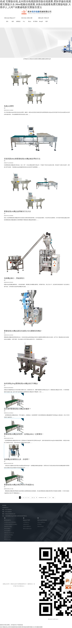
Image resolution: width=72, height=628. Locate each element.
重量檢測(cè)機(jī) (8, 526)
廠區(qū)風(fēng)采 (47, 58)
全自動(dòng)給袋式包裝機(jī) (10, 524)
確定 (53, 497)
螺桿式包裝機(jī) (7, 537)
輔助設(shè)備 (7, 539)
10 (32, 497)
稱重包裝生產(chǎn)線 (9, 532)
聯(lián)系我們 (40, 526)
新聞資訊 (18, 21)
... (30, 497)
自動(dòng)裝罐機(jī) (8, 534)
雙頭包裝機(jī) (7, 528)
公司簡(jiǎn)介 (26, 58)
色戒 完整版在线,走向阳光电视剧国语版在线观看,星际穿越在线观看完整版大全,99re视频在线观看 (21, 627)
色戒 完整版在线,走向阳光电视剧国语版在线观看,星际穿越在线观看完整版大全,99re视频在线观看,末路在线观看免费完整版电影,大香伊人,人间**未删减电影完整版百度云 (35, 4)
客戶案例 (35, 21)
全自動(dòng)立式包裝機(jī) (10, 522)
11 (34, 497)
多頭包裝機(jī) (7, 530)
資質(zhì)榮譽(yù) (39, 58)
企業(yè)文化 (32, 58)
